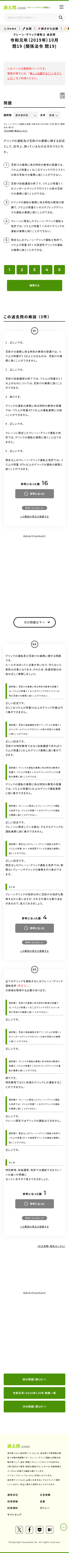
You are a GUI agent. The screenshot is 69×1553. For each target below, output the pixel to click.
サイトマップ (14, 1514)
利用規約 (12, 1508)
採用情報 (12, 1501)
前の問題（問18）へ (34, 1379)
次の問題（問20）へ (34, 1406)
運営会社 (12, 1494)
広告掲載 (45, 1494)
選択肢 (8, 115)
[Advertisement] (34, 1332)
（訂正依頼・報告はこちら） (16, 130)
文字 (43, 115)
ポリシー (45, 1508)
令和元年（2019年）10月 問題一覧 (34, 1393)
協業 (42, 1501)
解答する (34, 285)
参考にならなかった (34, 507)
